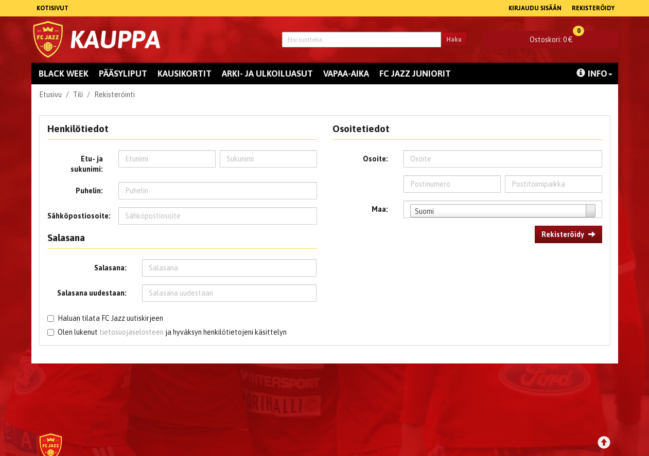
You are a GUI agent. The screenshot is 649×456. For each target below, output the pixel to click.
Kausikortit (184, 73)
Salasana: (110, 268)
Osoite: (375, 159)
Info (594, 73)
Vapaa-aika (346, 73)
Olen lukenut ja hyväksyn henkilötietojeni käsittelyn (172, 332)
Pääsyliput (123, 73)
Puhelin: (89, 191)
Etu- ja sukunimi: (87, 164)
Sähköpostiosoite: (79, 216)
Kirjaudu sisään (535, 8)
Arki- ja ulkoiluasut (267, 73)
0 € (557, 37)
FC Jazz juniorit (415, 73)
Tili (78, 94)
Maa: (380, 209)
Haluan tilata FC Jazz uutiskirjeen (110, 318)
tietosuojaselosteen (131, 332)
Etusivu (50, 94)
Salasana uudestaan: (92, 293)
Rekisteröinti (114, 94)
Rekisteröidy (593, 8)
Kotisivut (52, 8)
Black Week (64, 73)
